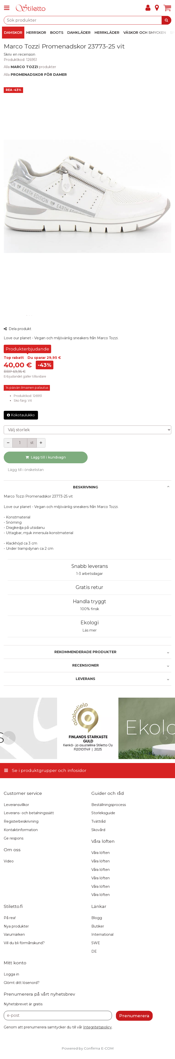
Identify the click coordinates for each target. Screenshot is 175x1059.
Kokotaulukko (21, 415)
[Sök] (166, 20)
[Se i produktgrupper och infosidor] (8, 8)
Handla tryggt (89, 601)
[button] (19, 54)
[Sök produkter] (87, 20)
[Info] (157, 7)
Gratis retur (89, 587)
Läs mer (89, 630)
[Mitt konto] (148, 7)
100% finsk (89, 609)
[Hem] (31, 8)
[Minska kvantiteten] (8, 443)
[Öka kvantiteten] (40, 443)
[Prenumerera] (134, 1016)
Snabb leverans (89, 566)
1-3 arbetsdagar (89, 573)
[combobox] (87, 20)
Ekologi (89, 623)
